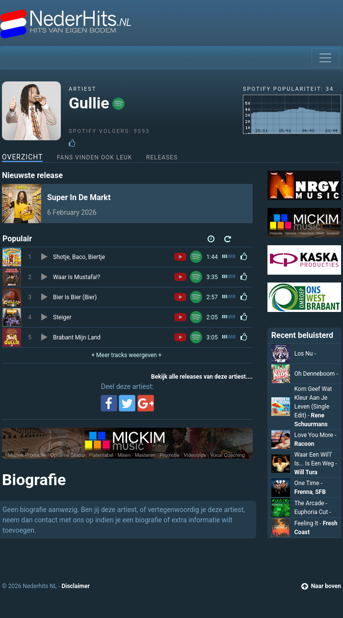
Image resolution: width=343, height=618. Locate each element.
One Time (308, 483)
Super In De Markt (78, 197)
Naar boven (321, 586)
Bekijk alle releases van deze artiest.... (202, 376)
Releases (162, 157)
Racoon (304, 443)
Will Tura (305, 472)
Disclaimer (75, 586)
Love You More (315, 435)
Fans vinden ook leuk (94, 157)
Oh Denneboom (316, 373)
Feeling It (308, 523)
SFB (320, 492)
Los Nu (305, 353)
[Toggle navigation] (325, 58)
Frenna (303, 492)
